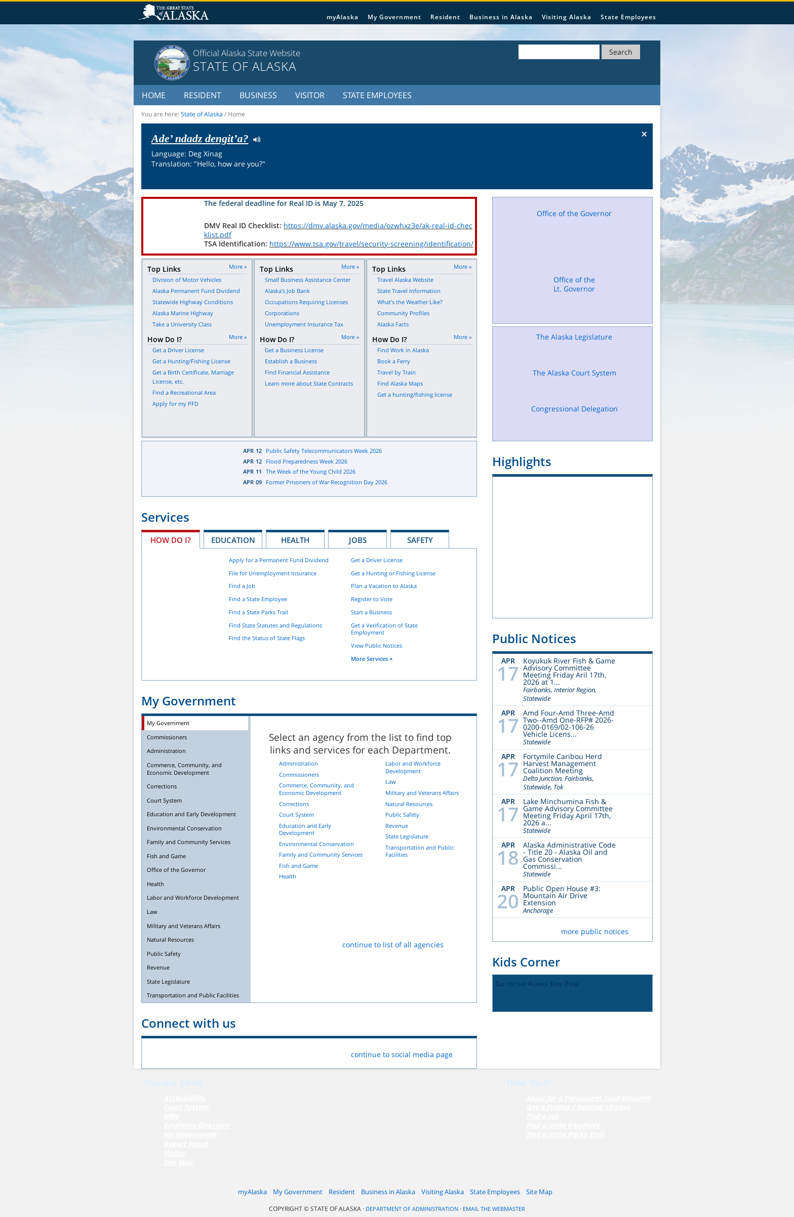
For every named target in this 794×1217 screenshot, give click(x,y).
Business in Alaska (501, 17)
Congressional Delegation (574, 419)
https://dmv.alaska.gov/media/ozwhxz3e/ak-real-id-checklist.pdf (338, 230)
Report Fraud (186, 1144)
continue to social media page (402, 1054)
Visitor (310, 95)
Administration (166, 750)
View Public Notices (376, 645)
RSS (276, 1052)
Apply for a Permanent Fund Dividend (279, 560)
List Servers (300, 1052)
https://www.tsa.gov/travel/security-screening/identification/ (371, 243)
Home (154, 95)
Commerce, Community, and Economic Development (184, 768)
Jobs (358, 540)
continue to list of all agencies (393, 944)
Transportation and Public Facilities (193, 995)
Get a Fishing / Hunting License (578, 1107)
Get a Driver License (377, 560)
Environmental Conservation (184, 828)
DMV (171, 1116)
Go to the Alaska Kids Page (537, 983)
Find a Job (242, 586)
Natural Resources (170, 939)
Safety (420, 540)
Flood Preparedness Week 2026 (306, 461)
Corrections (162, 786)
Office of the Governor (176, 869)
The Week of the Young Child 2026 (310, 471)
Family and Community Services (188, 842)
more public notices (594, 931)
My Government (394, 17)
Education (233, 540)
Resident (445, 17)
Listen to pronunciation (254, 138)
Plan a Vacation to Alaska (384, 586)
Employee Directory (196, 1125)
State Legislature (168, 981)
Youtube (252, 1052)
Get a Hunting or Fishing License (393, 573)
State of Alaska (175, 13)
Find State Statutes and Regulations (275, 625)
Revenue (158, 967)
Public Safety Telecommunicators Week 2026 (324, 450)
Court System (164, 800)
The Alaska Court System (574, 382)
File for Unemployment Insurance (272, 573)
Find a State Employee (258, 599)
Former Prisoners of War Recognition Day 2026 (326, 482)
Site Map (178, 1162)
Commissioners (167, 737)
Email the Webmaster (494, 1208)
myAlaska (343, 17)
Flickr (204, 1052)
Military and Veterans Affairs (183, 926)
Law (152, 911)
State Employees (628, 17)
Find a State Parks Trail (258, 612)
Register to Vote (371, 599)
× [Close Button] (644, 134)
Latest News (185, 468)
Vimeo (228, 1052)
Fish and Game (166, 856)
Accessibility (185, 1098)
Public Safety (164, 953)
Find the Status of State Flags (267, 638)
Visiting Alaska (566, 17)
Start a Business (371, 612)
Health (295, 540)
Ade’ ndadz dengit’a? (199, 138)
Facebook (157, 1052)
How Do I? (170, 540)
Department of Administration (412, 1208)
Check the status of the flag (621, 180)
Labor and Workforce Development (193, 897)
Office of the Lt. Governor (574, 296)
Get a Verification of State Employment (384, 629)
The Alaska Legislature (574, 346)
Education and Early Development (191, 814)
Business (258, 95)
